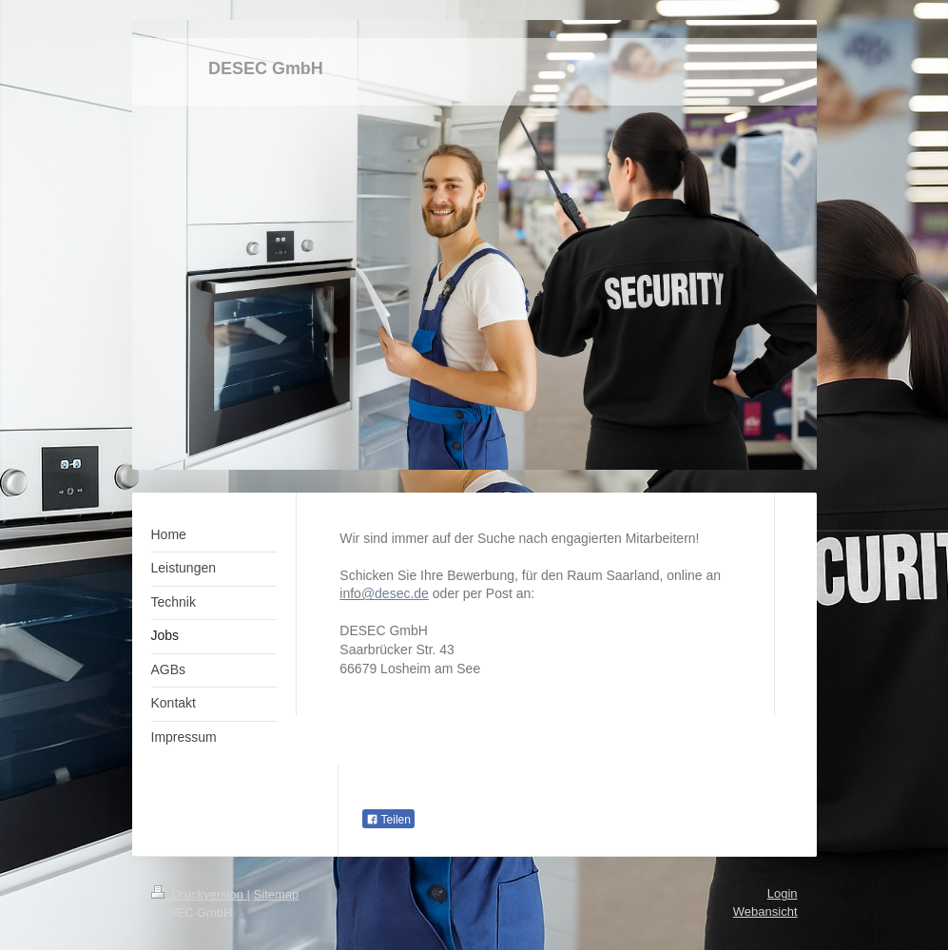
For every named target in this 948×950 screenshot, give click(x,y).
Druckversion (199, 894)
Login (782, 893)
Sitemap (277, 894)
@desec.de (395, 593)
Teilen (388, 819)
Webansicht (765, 911)
